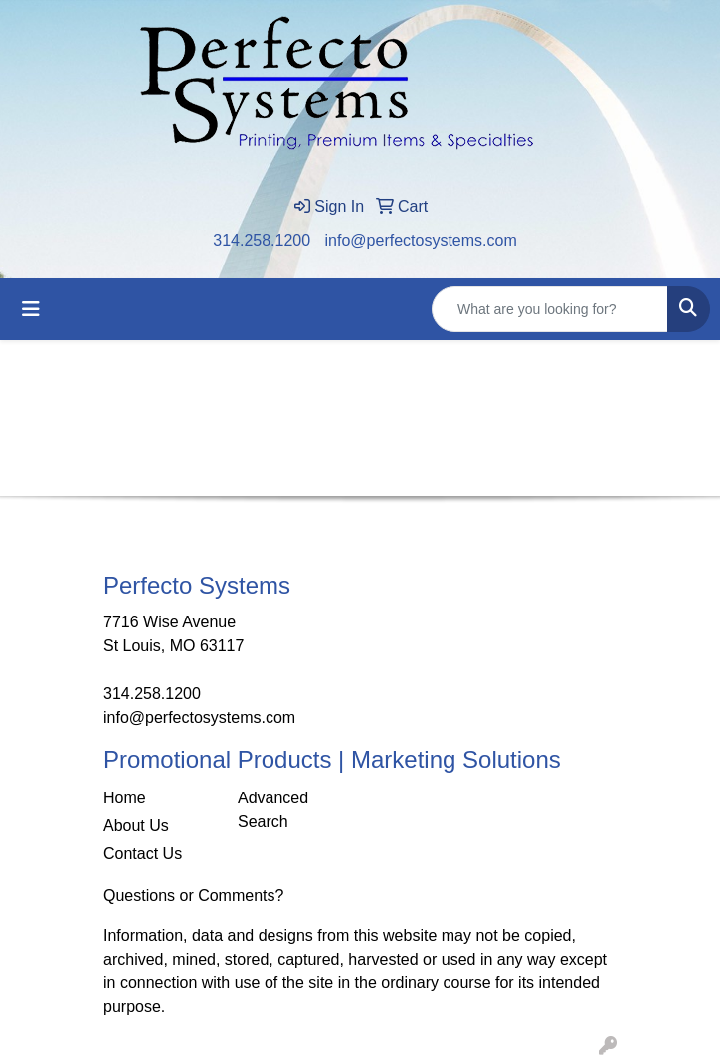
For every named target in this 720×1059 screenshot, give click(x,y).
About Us (136, 825)
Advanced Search (273, 810)
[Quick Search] (550, 309)
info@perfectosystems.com (421, 240)
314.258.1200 (261, 240)
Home (124, 798)
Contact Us (142, 853)
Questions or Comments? (193, 895)
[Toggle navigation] (31, 309)
